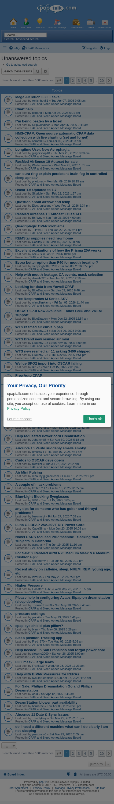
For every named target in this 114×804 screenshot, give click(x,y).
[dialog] (57, 402)
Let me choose (19, 419)
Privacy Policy (19, 408)
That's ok (94, 419)
